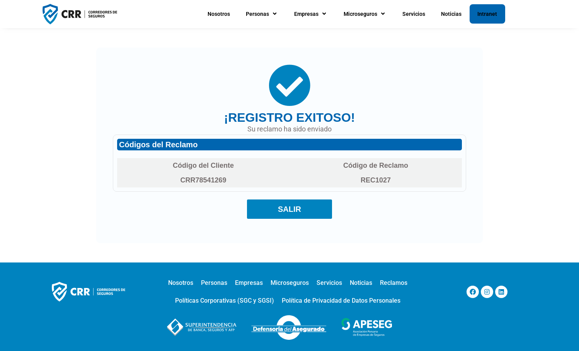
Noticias (451, 14)
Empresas (311, 14)
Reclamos (393, 282)
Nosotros (219, 14)
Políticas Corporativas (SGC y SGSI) (224, 300)
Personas (262, 14)
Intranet (487, 14)
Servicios (413, 14)
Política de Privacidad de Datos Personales (341, 300)
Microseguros (365, 14)
